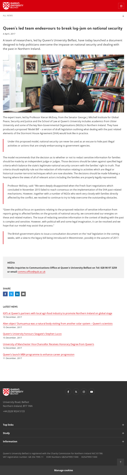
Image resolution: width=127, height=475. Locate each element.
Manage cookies (63, 470)
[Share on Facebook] (5, 294)
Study (6, 433)
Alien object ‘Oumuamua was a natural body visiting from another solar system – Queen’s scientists (58, 323)
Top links (8, 424)
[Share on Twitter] (11, 294)
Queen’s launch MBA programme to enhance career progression (38, 354)
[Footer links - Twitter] (76, 391)
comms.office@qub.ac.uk (31, 271)
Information (10, 441)
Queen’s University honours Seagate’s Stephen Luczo (32, 333)
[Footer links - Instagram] (84, 391)
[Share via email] (23, 294)
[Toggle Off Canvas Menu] (121, 6)
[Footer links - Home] (13, 392)
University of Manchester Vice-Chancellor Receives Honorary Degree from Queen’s (48, 344)
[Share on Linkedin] (17, 294)
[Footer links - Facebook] (68, 391)
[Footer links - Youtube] (91, 391)
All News (8, 15)
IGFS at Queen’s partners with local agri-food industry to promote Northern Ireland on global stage (57, 313)
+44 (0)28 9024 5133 (14, 411)
